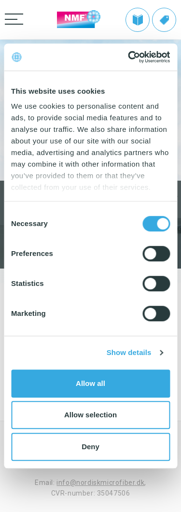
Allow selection (90, 415)
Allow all (90, 383)
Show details (129, 352)
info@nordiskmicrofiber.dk (100, 482)
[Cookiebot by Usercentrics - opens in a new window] (129, 57)
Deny (90, 446)
